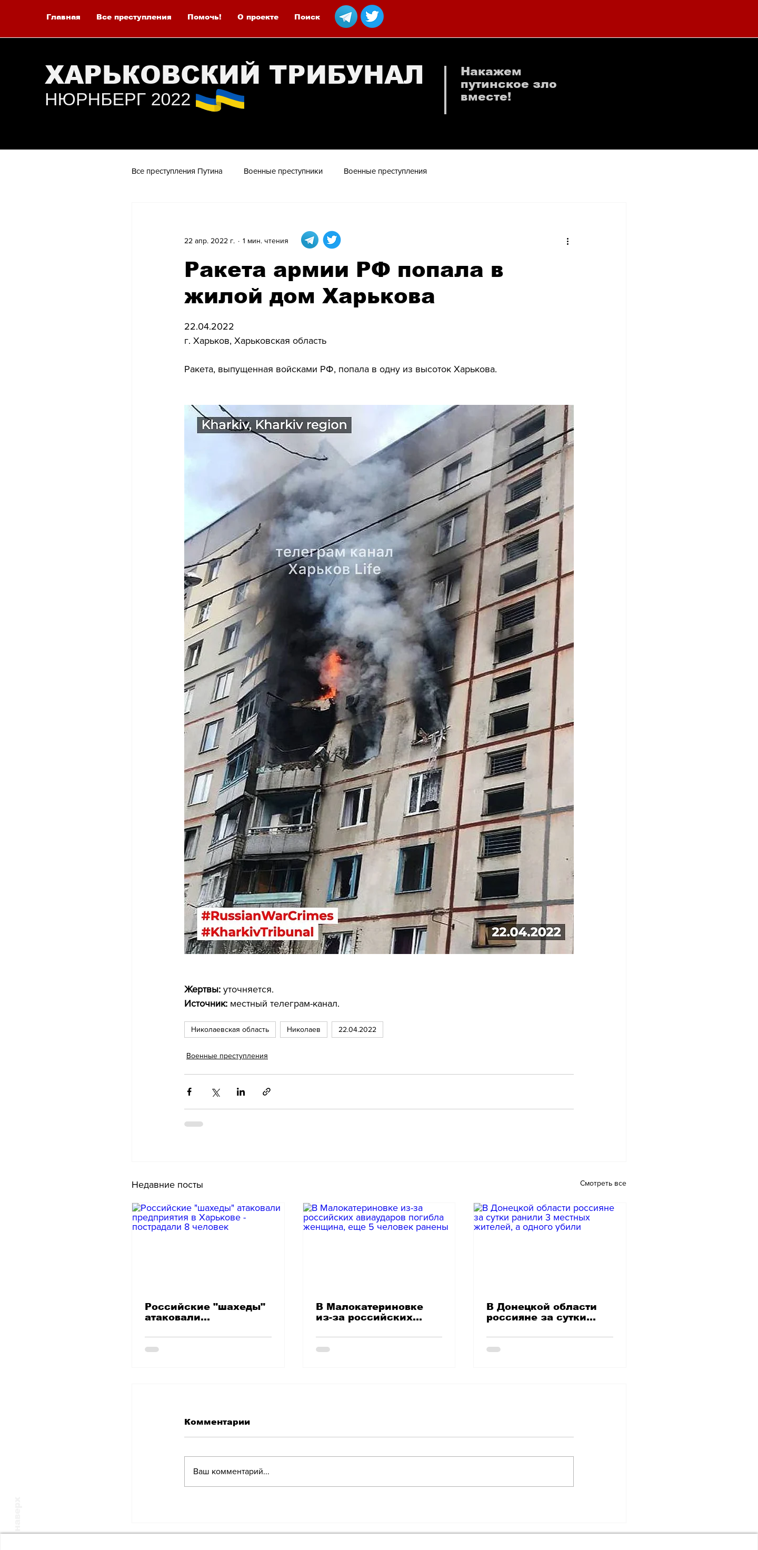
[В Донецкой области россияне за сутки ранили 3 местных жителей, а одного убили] (550, 1245)
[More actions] (567, 240)
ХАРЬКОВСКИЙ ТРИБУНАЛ (234, 75)
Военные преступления (385, 170)
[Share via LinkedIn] (241, 1092)
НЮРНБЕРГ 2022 (118, 99)
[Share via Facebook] (189, 1092)
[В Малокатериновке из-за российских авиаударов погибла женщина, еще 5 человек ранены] (379, 1245)
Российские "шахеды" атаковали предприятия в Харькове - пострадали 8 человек (206, 1312)
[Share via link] (267, 1092)
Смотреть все (603, 1183)
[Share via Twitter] (215, 1092)
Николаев (304, 1029)
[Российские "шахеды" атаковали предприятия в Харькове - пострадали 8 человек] (208, 1245)
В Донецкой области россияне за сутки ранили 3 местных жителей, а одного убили (541, 1312)
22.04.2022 (357, 1029)
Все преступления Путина (177, 170)
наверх (17, 1514)
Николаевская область (230, 1029)
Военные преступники (283, 170)
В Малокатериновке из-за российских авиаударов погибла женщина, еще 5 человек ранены (370, 1312)
